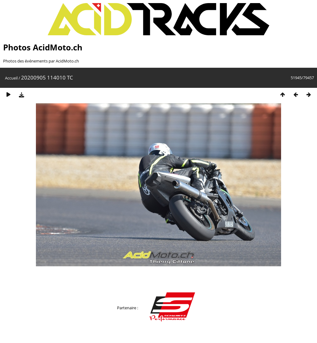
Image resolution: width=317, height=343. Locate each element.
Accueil (11, 78)
